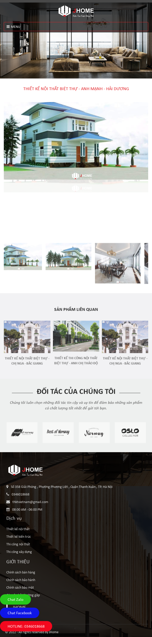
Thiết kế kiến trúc (18, 536)
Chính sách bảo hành (20, 580)
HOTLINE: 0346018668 (26, 626)
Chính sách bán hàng (20, 572)
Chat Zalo (15, 599)
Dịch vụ (14, 518)
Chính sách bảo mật (20, 587)
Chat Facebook (20, 612)
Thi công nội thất (18, 544)
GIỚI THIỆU (18, 561)
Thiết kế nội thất (18, 529)
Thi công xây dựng (19, 551)
